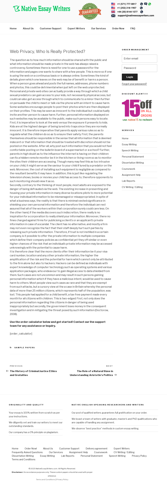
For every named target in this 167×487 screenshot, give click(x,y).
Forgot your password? (134, 83)
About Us (28, 28)
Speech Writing (130, 150)
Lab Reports (128, 180)
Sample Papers (24, 347)
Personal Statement (133, 156)
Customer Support (50, 28)
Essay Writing (129, 144)
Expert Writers (76, 28)
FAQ (132, 28)
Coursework (128, 168)
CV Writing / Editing (132, 187)
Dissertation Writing (133, 162)
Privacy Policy (139, 455)
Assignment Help (131, 174)
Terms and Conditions (23, 459)
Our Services (98, 28)
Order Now (118, 28)
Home (13, 28)
